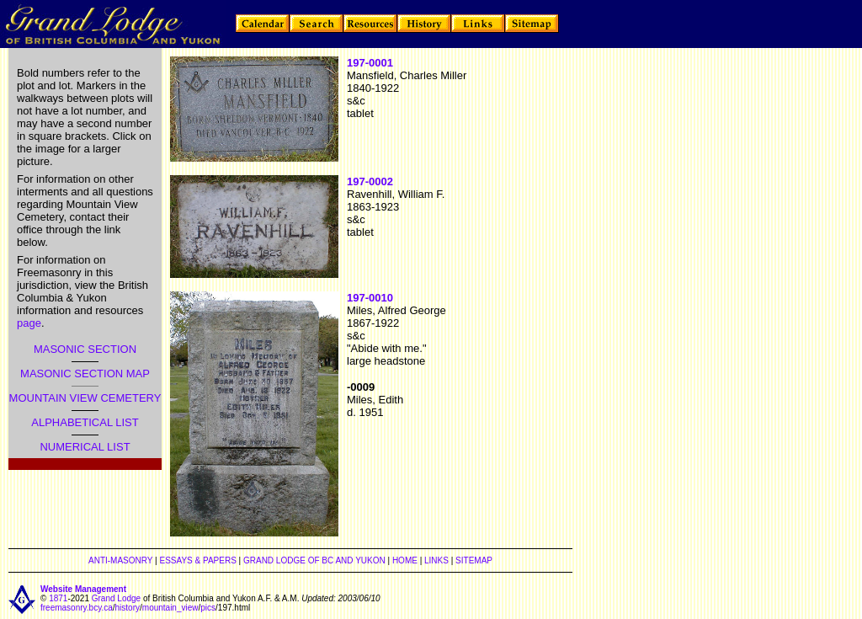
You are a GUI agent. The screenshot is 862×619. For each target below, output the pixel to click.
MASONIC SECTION (85, 349)
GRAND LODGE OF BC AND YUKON (314, 560)
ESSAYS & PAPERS (197, 560)
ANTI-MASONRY (120, 560)
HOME (405, 560)
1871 (58, 598)
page (29, 323)
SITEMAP (473, 560)
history (127, 607)
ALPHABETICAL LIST (84, 422)
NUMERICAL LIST (85, 446)
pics (208, 607)
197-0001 (370, 62)
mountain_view (170, 607)
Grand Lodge (116, 598)
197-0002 (370, 181)
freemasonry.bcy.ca (76, 607)
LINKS (436, 560)
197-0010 (370, 297)
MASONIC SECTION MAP (85, 373)
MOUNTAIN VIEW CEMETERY (85, 398)
